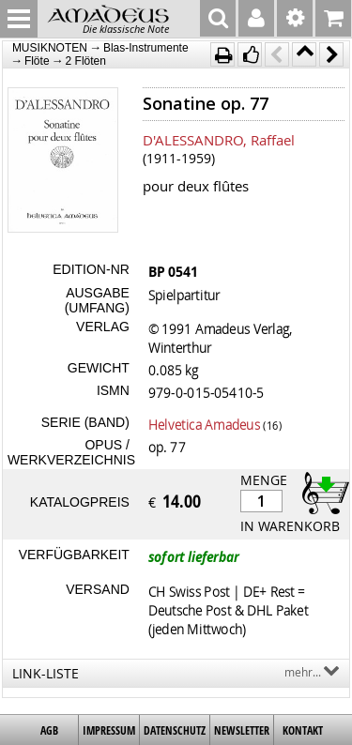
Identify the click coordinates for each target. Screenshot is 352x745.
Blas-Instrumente (146, 47)
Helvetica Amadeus (204, 424)
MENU (19, 19)
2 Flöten (86, 61)
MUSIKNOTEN (49, 47)
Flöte (37, 61)
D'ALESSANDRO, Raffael (219, 139)
